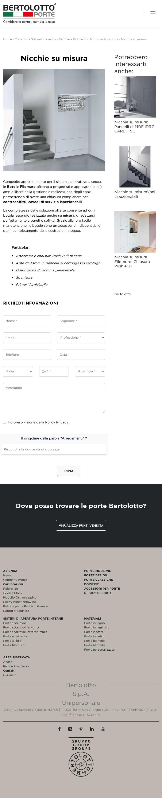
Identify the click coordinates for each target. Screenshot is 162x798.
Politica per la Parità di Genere (25, 606)
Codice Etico (12, 592)
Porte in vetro (94, 636)
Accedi (8, 661)
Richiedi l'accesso (16, 666)
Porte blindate (94, 645)
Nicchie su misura (134, 39)
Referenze (10, 588)
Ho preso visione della (35, 422)
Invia (68, 470)
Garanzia (9, 675)
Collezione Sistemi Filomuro (35, 39)
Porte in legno (94, 622)
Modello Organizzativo (19, 597)
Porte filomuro (13, 645)
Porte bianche (94, 640)
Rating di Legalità (16, 610)
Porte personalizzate (99, 649)
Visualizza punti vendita (81, 525)
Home (7, 39)
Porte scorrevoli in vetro (21, 627)
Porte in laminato (96, 627)
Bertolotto (122, 294)
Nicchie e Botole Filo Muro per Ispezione (88, 39)
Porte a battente (15, 636)
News (7, 575)
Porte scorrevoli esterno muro (25, 631)
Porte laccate (94, 631)
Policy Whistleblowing (19, 601)
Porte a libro (12, 640)
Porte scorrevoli (15, 622)
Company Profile (15, 579)
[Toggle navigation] (153, 13)
